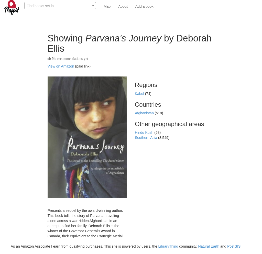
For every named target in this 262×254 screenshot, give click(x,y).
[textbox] (60, 5)
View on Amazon (61, 66)
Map (107, 6)
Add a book (144, 6)
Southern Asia (146, 138)
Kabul (140, 94)
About (123, 6)
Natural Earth (208, 246)
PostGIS (234, 246)
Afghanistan (145, 113)
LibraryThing (168, 246)
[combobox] (60, 5)
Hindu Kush (144, 132)
